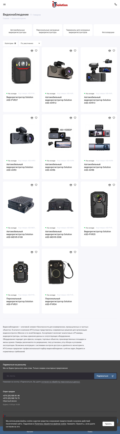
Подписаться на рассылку (14, 365)
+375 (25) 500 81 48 (11, 396)
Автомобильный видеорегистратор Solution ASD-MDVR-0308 (58, 234)
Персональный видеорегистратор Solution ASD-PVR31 (19, 301)
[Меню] (4, 4)
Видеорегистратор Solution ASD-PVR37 (19, 98)
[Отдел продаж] (115, 4)
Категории (10, 43)
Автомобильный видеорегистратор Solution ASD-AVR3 (19, 167)
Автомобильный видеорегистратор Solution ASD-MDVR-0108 (19, 234)
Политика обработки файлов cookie (50, 424)
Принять (108, 424)
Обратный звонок (10, 401)
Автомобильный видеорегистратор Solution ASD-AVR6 (58, 167)
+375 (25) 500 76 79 (11, 398)
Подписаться (105, 376)
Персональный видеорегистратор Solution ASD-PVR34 (58, 301)
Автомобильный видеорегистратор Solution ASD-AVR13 (97, 100)
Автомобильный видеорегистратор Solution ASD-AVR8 (97, 167)
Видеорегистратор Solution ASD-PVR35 (97, 233)
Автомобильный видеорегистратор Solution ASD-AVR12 (58, 100)
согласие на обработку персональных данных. (60, 382)
